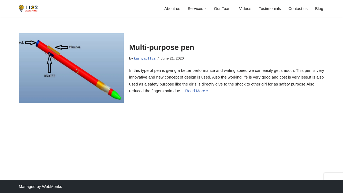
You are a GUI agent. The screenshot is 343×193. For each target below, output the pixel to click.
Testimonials (270, 8)
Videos (245, 8)
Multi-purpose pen (161, 47)
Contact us (298, 8)
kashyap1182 (144, 58)
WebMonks (52, 186)
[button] (205, 9)
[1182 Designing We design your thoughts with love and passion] (28, 8)
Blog (319, 8)
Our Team (223, 8)
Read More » (196, 90)
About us (172, 8)
